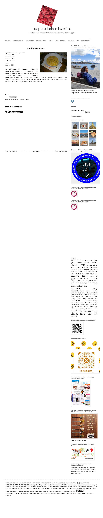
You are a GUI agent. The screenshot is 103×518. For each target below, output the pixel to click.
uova (72, 310)
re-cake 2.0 (71, 40)
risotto (22, 99)
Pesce (79, 263)
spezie (83, 304)
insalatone (74, 282)
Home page (7, 40)
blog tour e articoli (41, 40)
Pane (95, 260)
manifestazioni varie (80, 291)
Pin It (7, 94)
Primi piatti (14, 99)
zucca (27, 99)
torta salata (80, 308)
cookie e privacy (85, 40)
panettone (94, 293)
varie (80, 310)
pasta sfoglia (75, 296)
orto (83, 293)
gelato (91, 280)
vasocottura (91, 310)
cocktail (78, 273)
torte (90, 308)
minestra (74, 293)
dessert (75, 276)
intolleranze (93, 282)
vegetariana (74, 312)
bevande (95, 267)
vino (90, 314)
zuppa (72, 316)
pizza (79, 298)
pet (78, 40)
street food (93, 304)
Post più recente (11, 151)
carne (80, 271)
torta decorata (90, 306)
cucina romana (30, 40)
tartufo (76, 306)
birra (75, 269)
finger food (80, 280)
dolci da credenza (88, 278)
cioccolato (92, 271)
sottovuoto (74, 304)
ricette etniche (92, 300)
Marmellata (86, 260)
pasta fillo (89, 294)
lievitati (83, 284)
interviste (83, 282)
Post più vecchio (61, 151)
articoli (85, 267)
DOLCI (73, 260)
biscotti (85, 269)
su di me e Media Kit (18, 40)
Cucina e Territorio (60, 40)
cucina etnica (89, 273)
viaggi (50, 40)
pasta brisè (78, 294)
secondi (88, 302)
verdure (88, 312)
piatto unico (91, 296)
